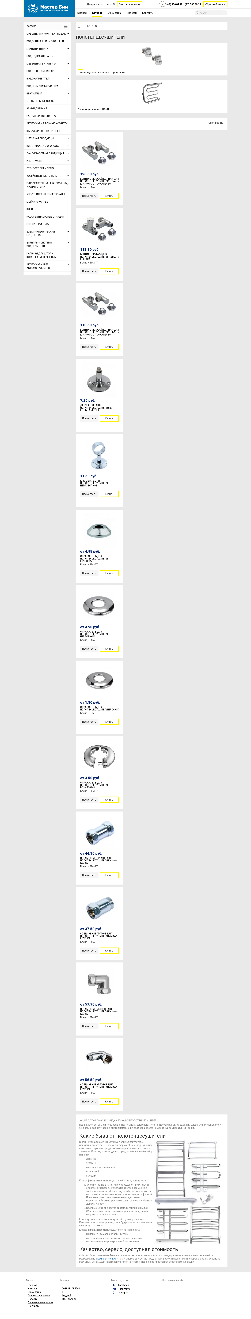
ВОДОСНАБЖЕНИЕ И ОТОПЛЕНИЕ (45, 41)
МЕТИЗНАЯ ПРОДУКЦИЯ (40, 138)
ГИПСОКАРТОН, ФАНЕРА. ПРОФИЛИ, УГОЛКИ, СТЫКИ (47, 185)
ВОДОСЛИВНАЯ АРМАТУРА (42, 86)
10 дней (66, 1295)
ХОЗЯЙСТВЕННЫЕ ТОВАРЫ (41, 175)
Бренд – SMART (89, 187)
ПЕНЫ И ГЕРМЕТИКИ (38, 224)
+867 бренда (69, 1299)
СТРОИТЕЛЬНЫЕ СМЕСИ (40, 101)
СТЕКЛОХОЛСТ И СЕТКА (40, 168)
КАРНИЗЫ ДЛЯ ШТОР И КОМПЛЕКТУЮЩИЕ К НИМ (41, 255)
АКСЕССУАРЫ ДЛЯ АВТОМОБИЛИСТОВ (38, 266)
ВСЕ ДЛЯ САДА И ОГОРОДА (42, 146)
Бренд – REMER (89, 791)
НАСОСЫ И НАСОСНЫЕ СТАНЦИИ (45, 216)
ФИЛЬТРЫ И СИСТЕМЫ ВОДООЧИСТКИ (39, 244)
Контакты (147, 12)
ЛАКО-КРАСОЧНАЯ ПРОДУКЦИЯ (45, 153)
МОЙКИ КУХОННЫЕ (37, 201)
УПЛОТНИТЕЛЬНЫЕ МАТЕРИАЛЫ (45, 194)
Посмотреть (89, 195)
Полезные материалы (40, 1302)
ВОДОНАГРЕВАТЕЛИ (38, 78)
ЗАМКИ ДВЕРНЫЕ (36, 108)
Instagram (123, 1292)
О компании (114, 12)
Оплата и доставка (39, 1295)
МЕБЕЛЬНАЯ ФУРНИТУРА (41, 63)
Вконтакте (124, 1289)
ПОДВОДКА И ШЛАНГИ (39, 56)
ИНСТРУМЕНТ (34, 160)
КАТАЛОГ (92, 26)
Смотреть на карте (129, 4)
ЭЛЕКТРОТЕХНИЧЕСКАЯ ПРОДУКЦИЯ (40, 233)
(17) (193, 4)
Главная (82, 12)
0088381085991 (71, 1288)
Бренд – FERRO (88, 713)
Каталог (97, 12)
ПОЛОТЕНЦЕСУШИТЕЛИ (40, 71)
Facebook (123, 1285)
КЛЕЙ (29, 209)
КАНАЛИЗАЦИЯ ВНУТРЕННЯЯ (43, 131)
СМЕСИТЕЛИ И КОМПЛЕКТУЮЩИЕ (46, 33)
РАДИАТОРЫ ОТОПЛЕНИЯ (41, 116)
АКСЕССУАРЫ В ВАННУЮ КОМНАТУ (46, 123)
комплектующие (107, 1258)
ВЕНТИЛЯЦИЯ (34, 93)
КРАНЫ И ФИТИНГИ (37, 48)
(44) (174, 4)
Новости (132, 12)
